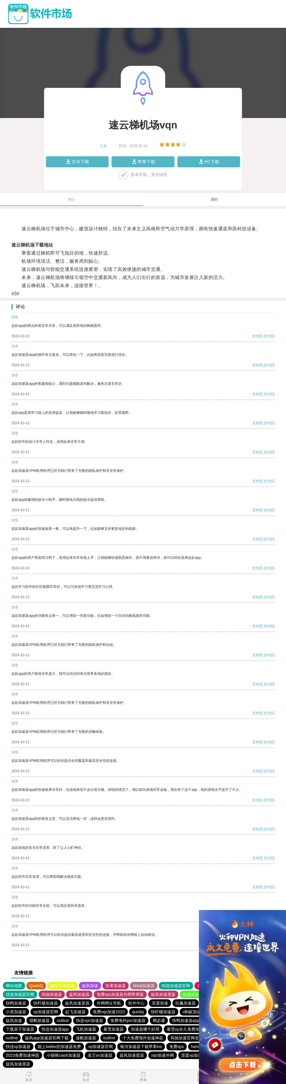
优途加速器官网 (20, 994)
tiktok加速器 (144, 985)
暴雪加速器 (113, 1029)
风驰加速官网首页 (186, 1038)
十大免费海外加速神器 (143, 1038)
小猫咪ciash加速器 (63, 1055)
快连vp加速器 (18, 1046)
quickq (138, 1011)
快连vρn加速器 (89, 1020)
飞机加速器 (86, 1029)
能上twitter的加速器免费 (59, 1046)
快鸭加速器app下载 (189, 1020)
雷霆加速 (160, 1003)
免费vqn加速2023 (109, 1011)
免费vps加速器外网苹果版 (120, 994)
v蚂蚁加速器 (194, 1011)
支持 (255, 336)
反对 (267, 336)
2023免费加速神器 (22, 1055)
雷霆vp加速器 (193, 1055)
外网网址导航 (109, 1003)
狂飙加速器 (185, 1003)
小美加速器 (16, 1011)
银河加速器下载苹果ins (141, 1046)
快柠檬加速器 (45, 1003)
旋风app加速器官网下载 (46, 1038)
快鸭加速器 (16, 1003)
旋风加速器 (79, 994)
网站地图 (14, 985)
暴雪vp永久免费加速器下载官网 (195, 1029)
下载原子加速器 (20, 1029)
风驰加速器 (52, 994)
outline (63, 1020)
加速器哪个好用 (145, 1029)
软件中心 (136, 1003)
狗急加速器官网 (176, 985)
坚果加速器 (115, 985)
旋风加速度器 (62, 985)
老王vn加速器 (100, 1055)
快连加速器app (55, 1029)
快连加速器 (193, 994)
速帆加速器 (86, 1038)
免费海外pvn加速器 (127, 1020)
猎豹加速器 (39, 1020)
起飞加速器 (75, 1011)
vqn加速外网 (162, 1055)
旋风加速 (90, 985)
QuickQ (36, 985)
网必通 (159, 1020)
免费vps (176, 1046)
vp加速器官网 (45, 1011)
